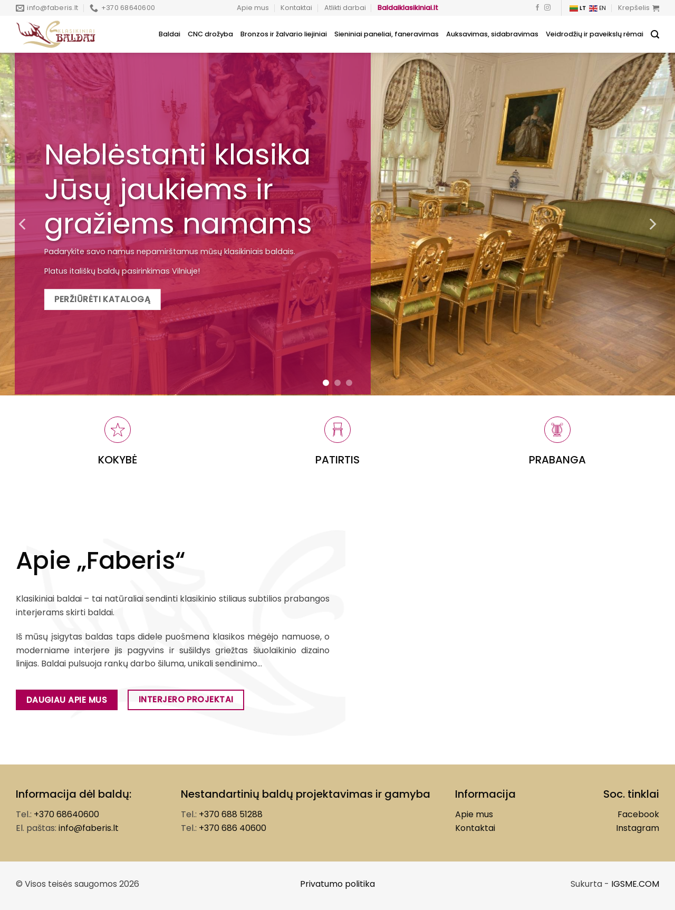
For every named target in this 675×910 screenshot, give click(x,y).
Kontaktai (296, 7)
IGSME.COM (635, 884)
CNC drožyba (210, 34)
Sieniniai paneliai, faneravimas (386, 34)
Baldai (169, 34)
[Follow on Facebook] (537, 8)
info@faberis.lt (89, 828)
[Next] (651, 224)
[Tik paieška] (655, 34)
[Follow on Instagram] (547, 8)
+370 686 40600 (232, 828)
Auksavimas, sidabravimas (492, 34)
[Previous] (23, 224)
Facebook (638, 814)
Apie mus (253, 7)
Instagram (637, 828)
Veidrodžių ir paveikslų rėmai (594, 34)
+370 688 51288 (231, 814)
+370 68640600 (66, 814)
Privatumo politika (337, 884)
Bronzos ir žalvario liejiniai (283, 34)
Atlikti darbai (345, 7)
